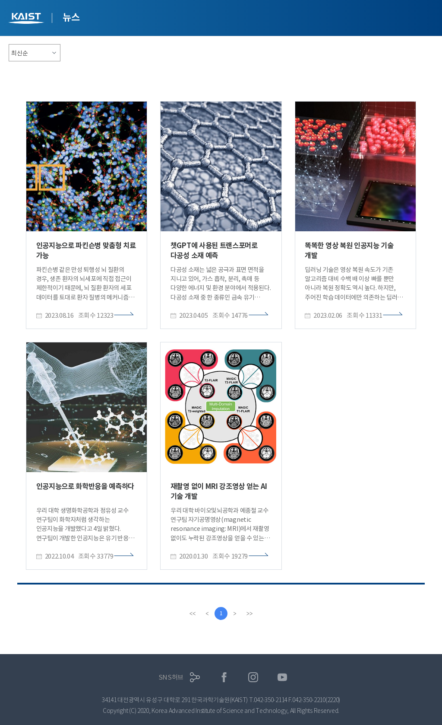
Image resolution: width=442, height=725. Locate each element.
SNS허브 (171, 677)
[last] (249, 613)
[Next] (234, 613)
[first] (192, 613)
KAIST (27, 19)
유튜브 (282, 677)
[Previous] (207, 613)
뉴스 (71, 17)
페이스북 (224, 677)
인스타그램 (253, 677)
